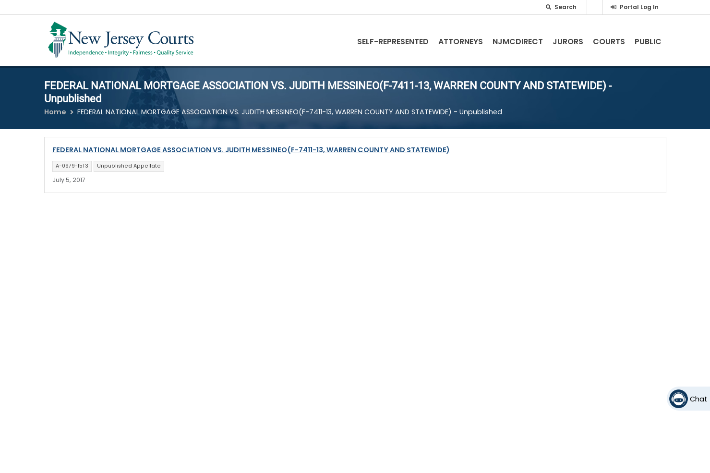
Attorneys (460, 41)
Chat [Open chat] (698, 399)
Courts (609, 41)
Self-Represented (393, 41)
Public (648, 41)
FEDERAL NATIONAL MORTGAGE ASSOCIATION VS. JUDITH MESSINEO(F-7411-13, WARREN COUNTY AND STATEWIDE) (251, 150)
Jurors (568, 41)
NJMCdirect (518, 41)
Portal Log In (639, 7)
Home (55, 112)
